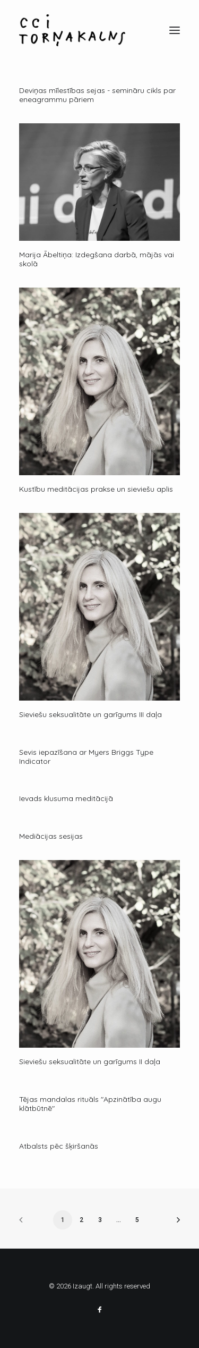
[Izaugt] (72, 30)
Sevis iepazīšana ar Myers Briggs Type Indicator (86, 756)
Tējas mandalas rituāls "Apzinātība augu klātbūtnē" (90, 1103)
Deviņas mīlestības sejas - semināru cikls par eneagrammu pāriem (97, 95)
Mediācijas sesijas (51, 836)
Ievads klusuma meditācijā (66, 798)
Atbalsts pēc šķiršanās (58, 1146)
